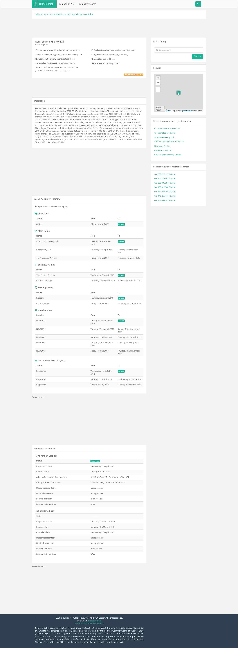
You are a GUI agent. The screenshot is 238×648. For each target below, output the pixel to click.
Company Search (87, 3)
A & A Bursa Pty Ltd (162, 150)
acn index (78, 14)
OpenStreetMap (187, 111)
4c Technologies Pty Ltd (164, 132)
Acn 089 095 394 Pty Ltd (164, 182)
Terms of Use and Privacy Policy (89, 623)
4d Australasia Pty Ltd (164, 137)
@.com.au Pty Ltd (162, 146)
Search (197, 56)
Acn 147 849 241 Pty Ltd (164, 200)
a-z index (49, 14)
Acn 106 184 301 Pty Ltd (164, 178)
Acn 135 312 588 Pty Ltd (164, 187)
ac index (68, 14)
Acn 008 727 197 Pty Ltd (164, 174)
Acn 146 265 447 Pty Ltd (164, 195)
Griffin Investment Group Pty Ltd (169, 141)
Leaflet (168, 111)
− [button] (158, 82)
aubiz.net (39, 14)
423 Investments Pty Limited (167, 128)
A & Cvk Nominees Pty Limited (168, 154)
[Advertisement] (119, 28)
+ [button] (158, 78)
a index (59, 14)
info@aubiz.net (94, 620)
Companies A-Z (66, 3)
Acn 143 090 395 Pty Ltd (164, 191)
